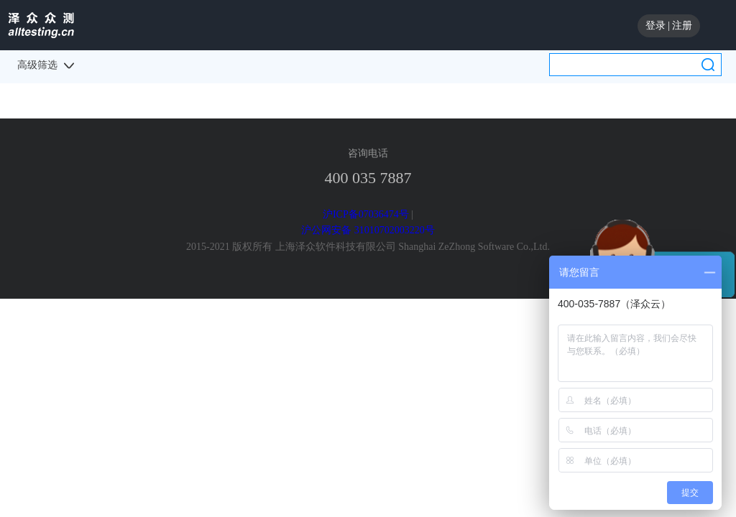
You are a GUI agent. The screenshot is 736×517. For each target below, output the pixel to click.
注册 (682, 25)
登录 (655, 25)
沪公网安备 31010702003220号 (368, 230)
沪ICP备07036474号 (366, 214)
